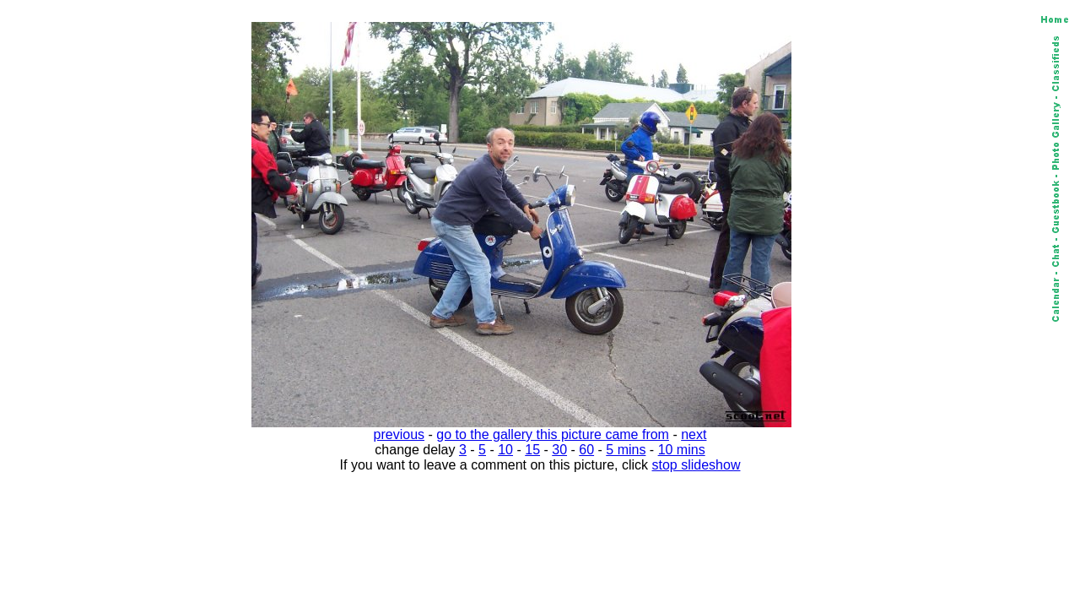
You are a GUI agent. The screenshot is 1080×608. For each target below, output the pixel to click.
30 (559, 449)
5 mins (625, 449)
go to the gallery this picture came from (552, 434)
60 (586, 449)
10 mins (681, 449)
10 (505, 449)
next (693, 434)
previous (399, 434)
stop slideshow (696, 465)
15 (532, 449)
